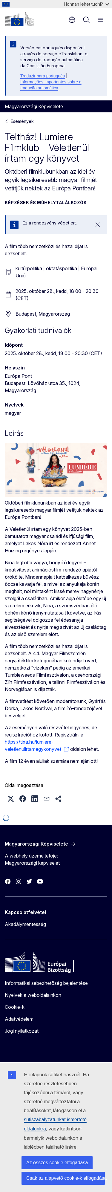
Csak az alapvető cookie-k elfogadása (65, 1178)
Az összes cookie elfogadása (57, 1162)
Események (22, 121)
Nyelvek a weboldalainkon (33, 995)
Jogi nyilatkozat (22, 1031)
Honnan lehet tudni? (86, 4)
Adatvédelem (19, 1019)
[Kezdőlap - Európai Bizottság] (19, 19)
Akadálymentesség (25, 924)
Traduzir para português (42, 76)
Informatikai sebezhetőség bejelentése (46, 983)
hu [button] (72, 19)
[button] (11, 798)
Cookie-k (14, 1007)
